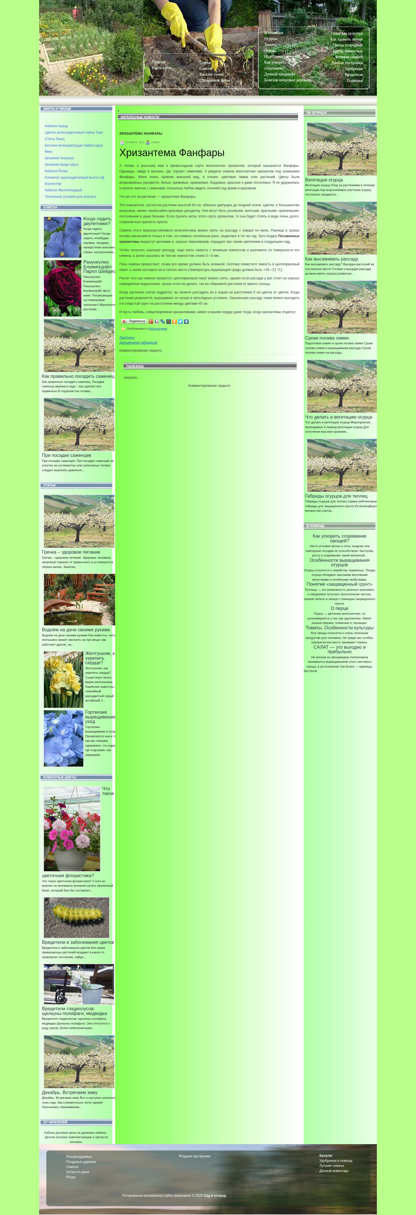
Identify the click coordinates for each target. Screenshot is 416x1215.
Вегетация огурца (324, 179)
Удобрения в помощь (336, 1161)
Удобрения (354, 69)
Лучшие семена (331, 1166)
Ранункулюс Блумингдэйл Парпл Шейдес (99, 266)
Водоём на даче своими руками (76, 629)
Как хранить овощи (346, 39)
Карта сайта (162, 68)
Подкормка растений (281, 56)
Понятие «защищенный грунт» (340, 584)
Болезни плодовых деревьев (287, 80)
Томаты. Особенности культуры (340, 627)
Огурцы (271, 39)
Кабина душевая (56, 1132)
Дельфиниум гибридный (138, 343)
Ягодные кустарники (195, 1156)
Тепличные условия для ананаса (70, 197)
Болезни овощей (349, 57)
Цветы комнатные (348, 51)
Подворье (355, 80)
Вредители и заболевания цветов (78, 942)
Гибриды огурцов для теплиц (336, 495)
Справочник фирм (215, 80)
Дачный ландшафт (279, 74)
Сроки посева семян (327, 337)
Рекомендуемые (79, 1157)
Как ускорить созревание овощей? (339, 538)
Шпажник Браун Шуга (61, 165)
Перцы (270, 50)
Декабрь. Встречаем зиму (70, 1092)
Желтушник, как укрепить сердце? (102, 658)
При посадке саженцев (66, 455)
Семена (72, 1167)
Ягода (70, 1177)
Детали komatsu (56, 1137)
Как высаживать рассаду (331, 258)
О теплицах (274, 33)
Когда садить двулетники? (97, 221)
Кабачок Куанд (56, 126)
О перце (339, 608)
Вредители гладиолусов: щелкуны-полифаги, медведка (74, 1011)
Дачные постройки (347, 63)
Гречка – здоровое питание (71, 551)
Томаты (270, 44)
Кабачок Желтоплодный (63, 190)
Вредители (354, 75)
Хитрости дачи (77, 1172)
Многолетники (158, 328)
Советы (206, 68)
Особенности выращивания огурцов (340, 562)
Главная (158, 62)
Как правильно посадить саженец (78, 376)
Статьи (205, 62)
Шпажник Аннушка (59, 158)
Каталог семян (212, 74)
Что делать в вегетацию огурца (338, 416)
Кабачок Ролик (56, 171)
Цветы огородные (348, 45)
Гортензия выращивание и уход (102, 716)
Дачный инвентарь (334, 1171)
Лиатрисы (127, 338)
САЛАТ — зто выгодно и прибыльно (340, 649)
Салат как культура (347, 33)
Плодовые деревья (81, 1162)
